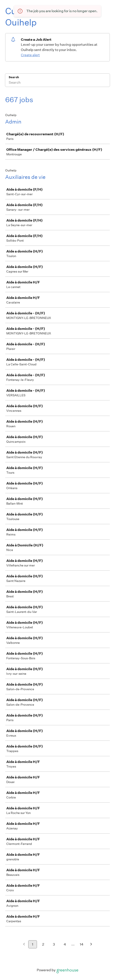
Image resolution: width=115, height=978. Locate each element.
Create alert (30, 55)
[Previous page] (24, 944)
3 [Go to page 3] (54, 944)
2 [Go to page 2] (43, 944)
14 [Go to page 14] (81, 944)
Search (14, 77)
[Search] (57, 83)
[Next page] (91, 944)
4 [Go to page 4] (65, 944)
